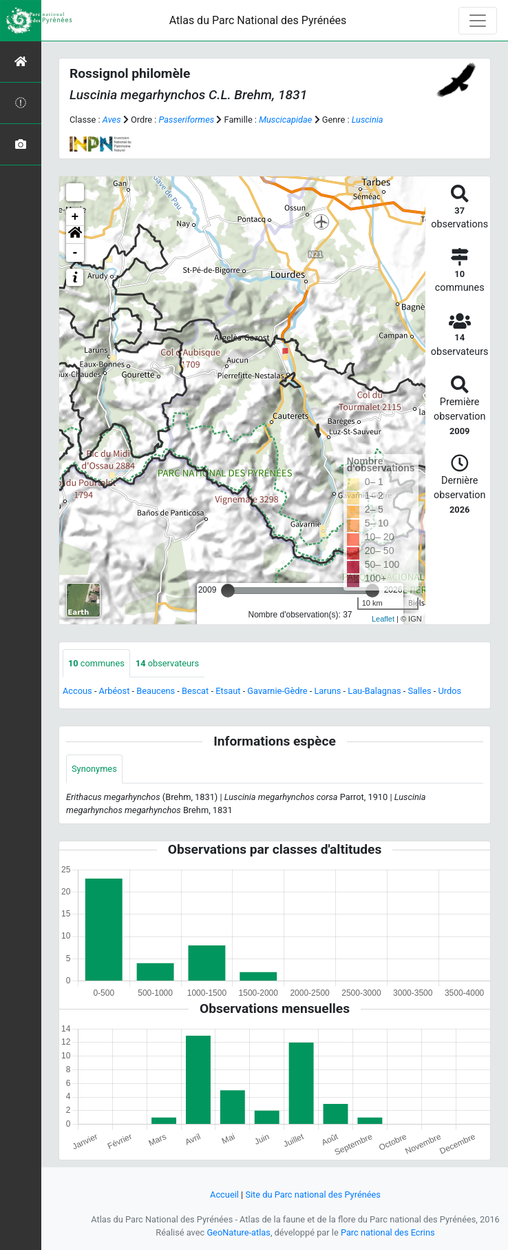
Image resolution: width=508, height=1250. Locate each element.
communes (96, 663)
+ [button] (75, 217)
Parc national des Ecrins (388, 1232)
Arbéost (114, 691)
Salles (419, 691)
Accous (77, 691)
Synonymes (94, 769)
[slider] (228, 590)
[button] (75, 235)
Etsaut (227, 691)
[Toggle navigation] (477, 20)
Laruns (327, 691)
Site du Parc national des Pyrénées (313, 1194)
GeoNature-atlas (239, 1232)
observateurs (167, 663)
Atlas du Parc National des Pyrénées (258, 20)
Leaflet (383, 619)
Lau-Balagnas (374, 691)
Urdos (450, 691)
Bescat (195, 691)
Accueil (224, 1194)
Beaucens (155, 691)
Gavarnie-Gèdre (277, 691)
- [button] (75, 253)
